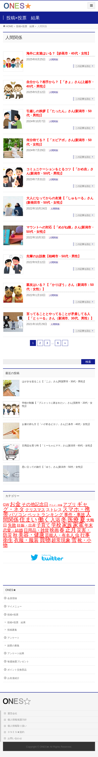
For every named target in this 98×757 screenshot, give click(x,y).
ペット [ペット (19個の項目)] (34, 514)
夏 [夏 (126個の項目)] (82, 519)
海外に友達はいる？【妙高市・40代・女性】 (58, 53)
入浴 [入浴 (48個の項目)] (55, 519)
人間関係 (53, 59)
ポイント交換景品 (17, 669)
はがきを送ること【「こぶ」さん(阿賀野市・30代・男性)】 (54, 381)
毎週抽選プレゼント (18, 661)
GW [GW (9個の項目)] (6, 505)
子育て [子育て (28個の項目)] (43, 525)
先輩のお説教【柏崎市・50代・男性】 (53, 256)
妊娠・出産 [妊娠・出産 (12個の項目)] (26, 525)
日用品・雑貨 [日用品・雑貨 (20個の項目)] (36, 530)
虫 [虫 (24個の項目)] (77, 535)
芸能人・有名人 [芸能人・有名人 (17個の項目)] (59, 535)
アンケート (13, 637)
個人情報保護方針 (17, 719)
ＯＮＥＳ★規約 (16, 732)
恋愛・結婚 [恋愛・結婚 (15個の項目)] (13, 530)
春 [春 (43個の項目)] (61, 530)
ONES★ (44, 746)
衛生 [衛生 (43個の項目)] (8, 540)
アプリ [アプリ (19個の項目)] (69, 504)
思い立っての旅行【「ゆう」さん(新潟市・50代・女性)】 (53, 467)
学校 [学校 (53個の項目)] (56, 525)
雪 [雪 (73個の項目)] (74, 540)
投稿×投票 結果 (16, 622)
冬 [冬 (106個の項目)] (64, 519)
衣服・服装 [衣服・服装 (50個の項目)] (26, 540)
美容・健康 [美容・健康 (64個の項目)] (31, 535)
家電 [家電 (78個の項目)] (78, 525)
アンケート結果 (15, 653)
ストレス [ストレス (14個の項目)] (54, 509)
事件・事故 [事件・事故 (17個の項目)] (74, 514)
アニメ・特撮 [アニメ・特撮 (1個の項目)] (55, 505)
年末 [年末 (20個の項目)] (88, 525)
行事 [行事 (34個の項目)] (85, 535)
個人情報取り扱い (17, 725)
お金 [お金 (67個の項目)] (15, 504)
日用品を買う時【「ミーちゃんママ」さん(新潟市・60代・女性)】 (57, 445)
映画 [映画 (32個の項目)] (54, 530)
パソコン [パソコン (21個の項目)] (18, 514)
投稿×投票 (12, 614)
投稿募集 (12, 629)
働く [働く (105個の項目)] (44, 519)
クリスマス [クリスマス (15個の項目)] (35, 509)
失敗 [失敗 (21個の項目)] (12, 525)
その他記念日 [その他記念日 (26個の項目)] (35, 504)
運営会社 (12, 713)
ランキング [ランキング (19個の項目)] (52, 514)
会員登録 (12, 598)
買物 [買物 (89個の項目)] (45, 540)
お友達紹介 (13, 678)
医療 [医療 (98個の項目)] (73, 519)
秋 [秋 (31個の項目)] (15, 535)
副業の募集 (13, 645)
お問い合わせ (15, 738)
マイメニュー (14, 606)
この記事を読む (83, 66)
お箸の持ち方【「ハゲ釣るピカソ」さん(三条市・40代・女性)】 (56, 424)
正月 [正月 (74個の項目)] (70, 530)
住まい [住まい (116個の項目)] (28, 519)
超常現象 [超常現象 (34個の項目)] (60, 540)
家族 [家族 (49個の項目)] (67, 525)
